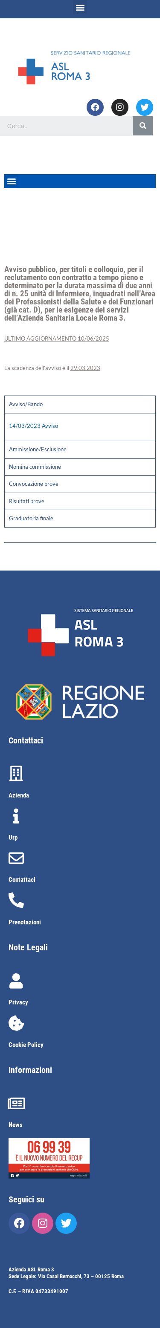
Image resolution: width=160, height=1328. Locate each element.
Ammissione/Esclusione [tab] (38, 449)
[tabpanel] (80, 427)
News (16, 1125)
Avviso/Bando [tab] (26, 404)
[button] (80, 7)
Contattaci (22, 879)
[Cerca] (143, 125)
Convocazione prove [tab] (33, 483)
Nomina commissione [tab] (35, 466)
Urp (13, 837)
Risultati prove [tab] (26, 501)
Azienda (19, 795)
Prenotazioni (25, 922)
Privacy (18, 1002)
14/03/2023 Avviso (33, 425)
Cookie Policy (26, 1045)
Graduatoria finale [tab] (31, 518)
